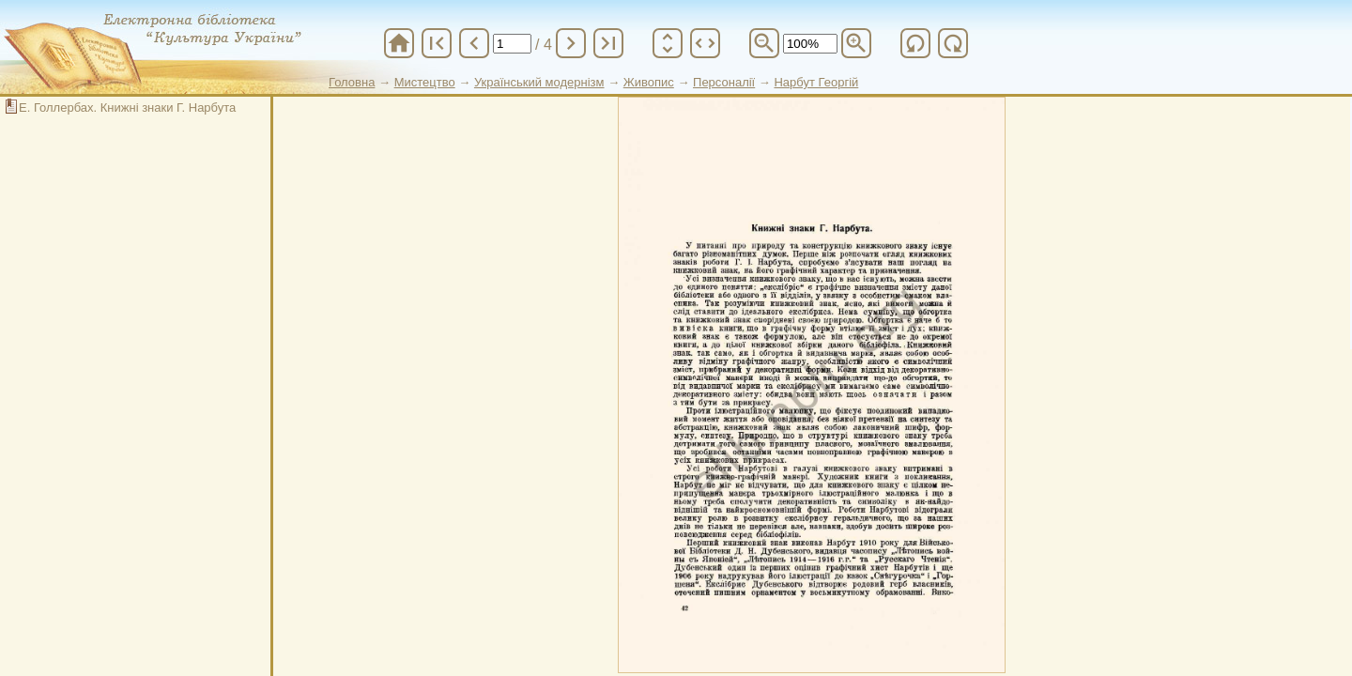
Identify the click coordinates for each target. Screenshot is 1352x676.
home (399, 43)
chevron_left (474, 43)
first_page (436, 43)
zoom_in (856, 43)
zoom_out (764, 43)
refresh (915, 43)
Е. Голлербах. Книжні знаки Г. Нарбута (127, 107)
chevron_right (571, 43)
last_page (608, 43)
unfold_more (667, 43)
